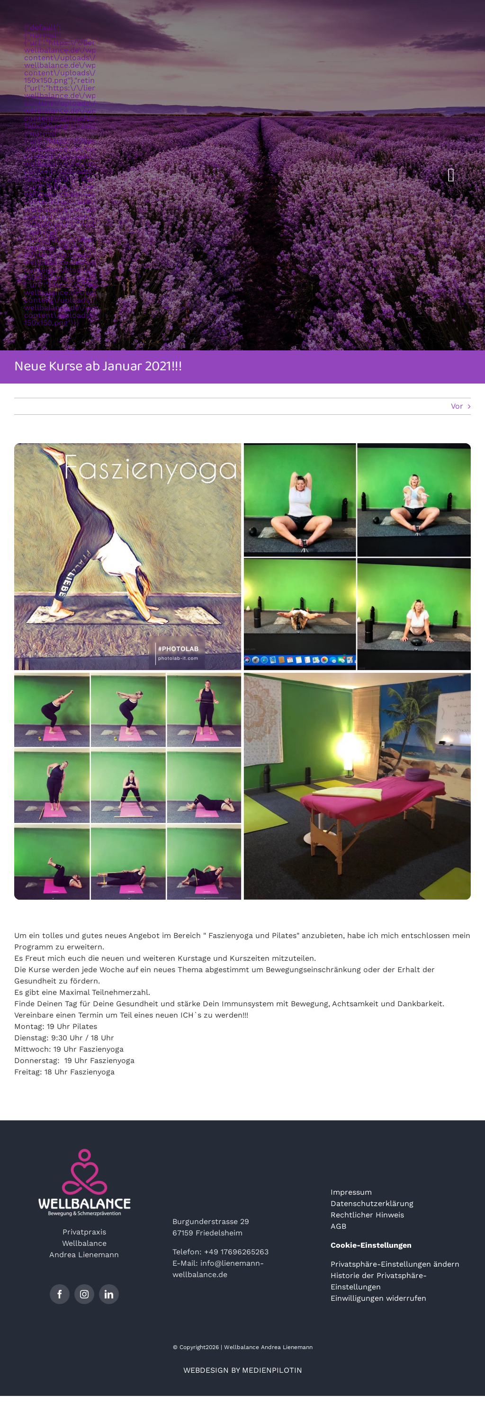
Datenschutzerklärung (372, 1203)
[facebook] (60, 1294)
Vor (457, 406)
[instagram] (84, 1294)
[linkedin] (109, 1294)
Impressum (351, 1192)
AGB (338, 1226)
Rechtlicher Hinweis (367, 1214)
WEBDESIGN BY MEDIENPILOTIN (242, 1370)
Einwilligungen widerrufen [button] (378, 1298)
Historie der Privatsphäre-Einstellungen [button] (379, 1281)
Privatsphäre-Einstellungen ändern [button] (395, 1264)
